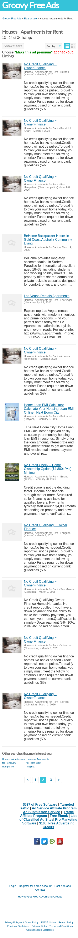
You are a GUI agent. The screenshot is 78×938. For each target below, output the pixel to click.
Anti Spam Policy (29, 922)
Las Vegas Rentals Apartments (46, 296)
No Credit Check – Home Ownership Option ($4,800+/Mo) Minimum (47, 468)
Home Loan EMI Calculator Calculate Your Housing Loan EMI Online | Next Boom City (49, 408)
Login (12, 885)
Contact (40, 889)
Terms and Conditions (61, 926)
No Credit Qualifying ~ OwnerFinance (40, 66)
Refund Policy (65, 922)
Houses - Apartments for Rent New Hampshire (13, 763)
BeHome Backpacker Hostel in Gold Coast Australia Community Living (48, 239)
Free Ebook (59, 816)
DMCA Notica (48, 922)
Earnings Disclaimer (18, 926)
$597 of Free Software (40, 804)
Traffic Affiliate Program (47, 814)
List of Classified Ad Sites (48, 817)
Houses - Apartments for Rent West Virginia (37, 763)
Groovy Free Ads (30, 5)
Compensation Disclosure (40, 929)
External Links (39, 926)
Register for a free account (35, 885)
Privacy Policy (12, 922)
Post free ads (62, 885)
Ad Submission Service (41, 812)
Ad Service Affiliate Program (54, 808)
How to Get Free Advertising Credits (40, 896)
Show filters (13, 46)
